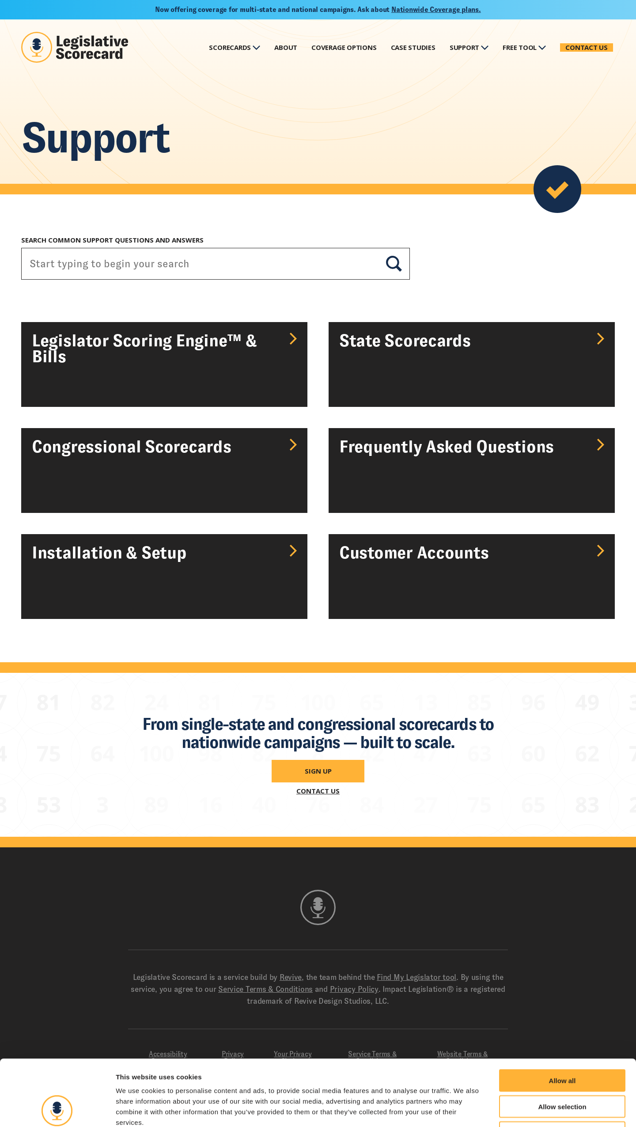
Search (394, 264)
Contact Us (586, 47)
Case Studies (413, 47)
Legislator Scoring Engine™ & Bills (144, 348)
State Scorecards (405, 340)
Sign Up (318, 771)
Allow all (562, 1018)
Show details (463, 1109)
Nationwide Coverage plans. (436, 9)
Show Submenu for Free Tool (542, 47)
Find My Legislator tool (416, 977)
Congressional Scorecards (131, 446)
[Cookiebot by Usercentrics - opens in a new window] (57, 1109)
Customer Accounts (413, 552)
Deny (562, 1070)
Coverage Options (343, 47)
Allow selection (562, 1044)
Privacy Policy (354, 989)
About (285, 47)
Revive (291, 977)
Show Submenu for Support (484, 47)
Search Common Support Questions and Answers (112, 240)
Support (464, 47)
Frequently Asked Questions (446, 446)
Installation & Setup (109, 552)
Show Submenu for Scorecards (256, 47)
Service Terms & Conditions (265, 989)
